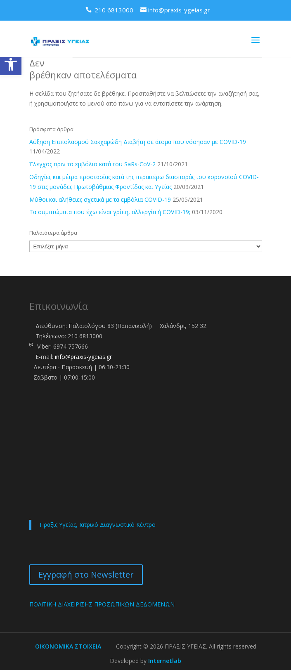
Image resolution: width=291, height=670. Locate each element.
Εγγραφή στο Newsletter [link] (86, 574)
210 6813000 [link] (85, 336)
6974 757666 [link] (70, 346)
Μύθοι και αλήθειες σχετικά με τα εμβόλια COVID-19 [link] (100, 199)
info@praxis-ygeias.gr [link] (83, 357)
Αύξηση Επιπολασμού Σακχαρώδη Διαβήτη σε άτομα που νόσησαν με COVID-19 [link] (137, 142)
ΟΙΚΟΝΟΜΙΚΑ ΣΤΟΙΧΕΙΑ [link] (68, 646)
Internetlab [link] (164, 661)
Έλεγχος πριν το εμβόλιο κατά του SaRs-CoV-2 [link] (92, 164)
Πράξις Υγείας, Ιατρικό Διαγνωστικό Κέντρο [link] (98, 524)
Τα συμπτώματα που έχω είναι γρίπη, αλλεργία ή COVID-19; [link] (109, 212)
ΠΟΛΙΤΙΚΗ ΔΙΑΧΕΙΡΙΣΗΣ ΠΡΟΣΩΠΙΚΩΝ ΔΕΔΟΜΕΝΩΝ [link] (102, 604)
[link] (10, 64)
